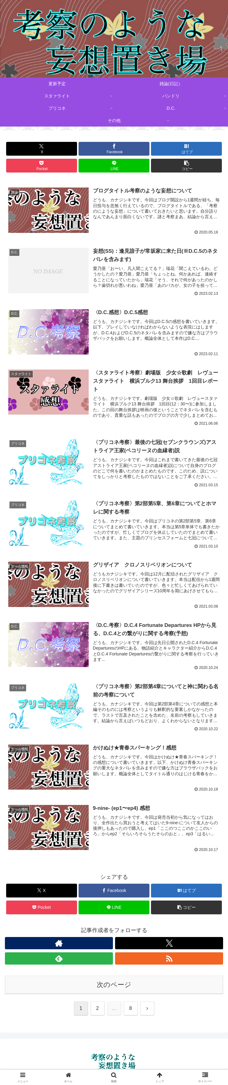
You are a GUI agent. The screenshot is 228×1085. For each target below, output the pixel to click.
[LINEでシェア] (114, 166)
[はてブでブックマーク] (186, 149)
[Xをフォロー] (169, 944)
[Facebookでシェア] (114, 149)
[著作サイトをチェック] (59, 944)
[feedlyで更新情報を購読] (59, 959)
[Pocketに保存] (41, 166)
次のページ (114, 985)
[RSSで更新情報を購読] (169, 959)
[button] (186, 166)
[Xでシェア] (41, 149)
